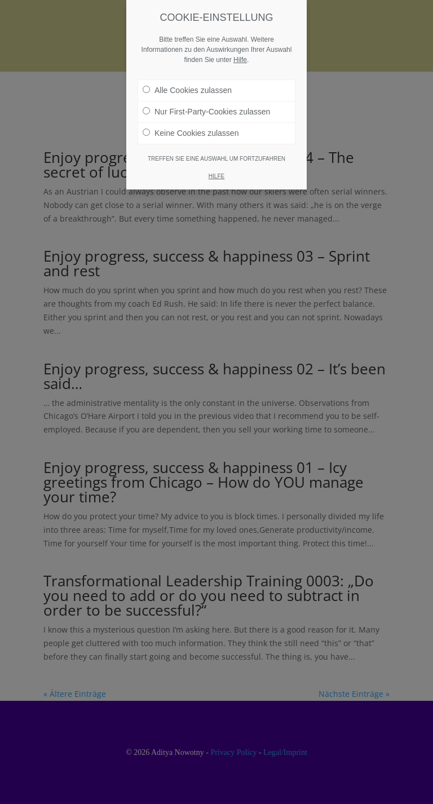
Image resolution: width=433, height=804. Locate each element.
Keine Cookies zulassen (190, 127)
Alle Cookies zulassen (187, 85)
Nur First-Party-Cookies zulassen (206, 106)
